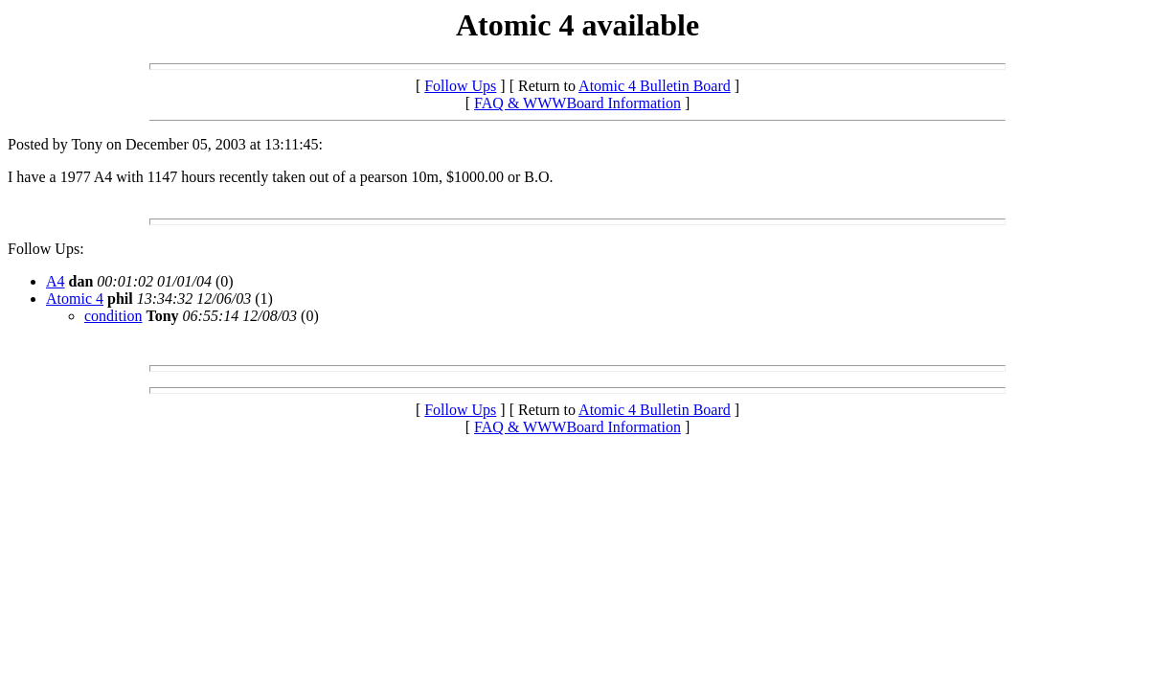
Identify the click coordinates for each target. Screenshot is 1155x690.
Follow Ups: (46, 249)
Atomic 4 (74, 298)
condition (113, 316)
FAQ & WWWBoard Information (577, 103)
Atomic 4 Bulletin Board (654, 86)
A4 (55, 281)
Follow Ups (460, 86)
